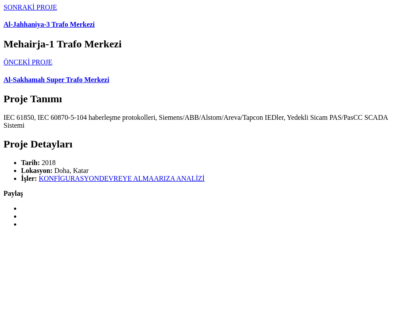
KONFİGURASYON (69, 178)
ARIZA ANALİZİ (179, 178)
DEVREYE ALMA (126, 178)
